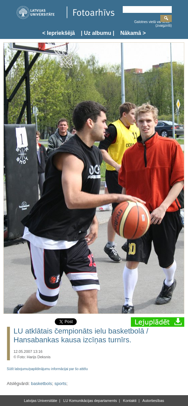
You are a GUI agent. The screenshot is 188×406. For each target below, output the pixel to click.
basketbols (41, 383)
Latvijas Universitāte (40, 401)
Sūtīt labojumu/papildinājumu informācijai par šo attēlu (47, 369)
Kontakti (129, 401)
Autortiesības (153, 401)
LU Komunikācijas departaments (89, 401)
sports (60, 383)
